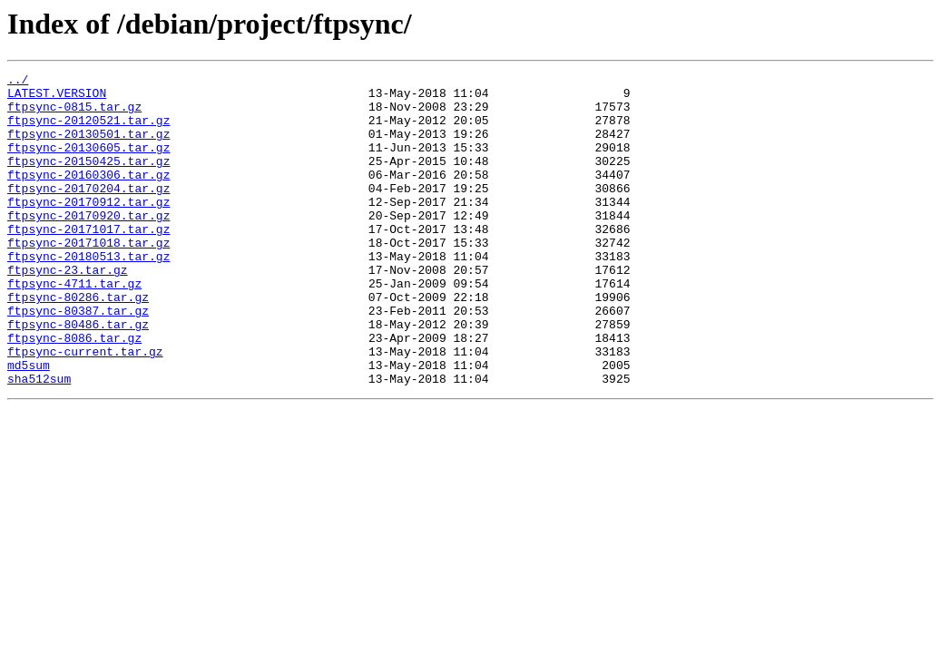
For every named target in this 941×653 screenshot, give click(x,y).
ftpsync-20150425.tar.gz (88, 179)
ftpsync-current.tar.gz (85, 408)
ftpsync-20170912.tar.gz (88, 228)
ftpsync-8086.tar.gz (74, 392)
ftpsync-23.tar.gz (67, 310)
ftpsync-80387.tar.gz (78, 359)
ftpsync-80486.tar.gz (78, 375)
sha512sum (39, 441)
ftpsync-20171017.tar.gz (88, 261)
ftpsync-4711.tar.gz (74, 326)
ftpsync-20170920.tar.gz (88, 245)
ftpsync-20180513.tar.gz (88, 294)
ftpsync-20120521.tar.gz (88, 130)
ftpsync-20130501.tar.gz (88, 147)
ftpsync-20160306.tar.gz (88, 196)
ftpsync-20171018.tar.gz (88, 277)
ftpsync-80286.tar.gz (78, 343)
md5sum (28, 424)
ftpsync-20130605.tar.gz (88, 163)
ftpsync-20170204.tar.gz (88, 212)
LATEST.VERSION (56, 98)
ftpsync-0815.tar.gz (74, 114)
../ (17, 81)
